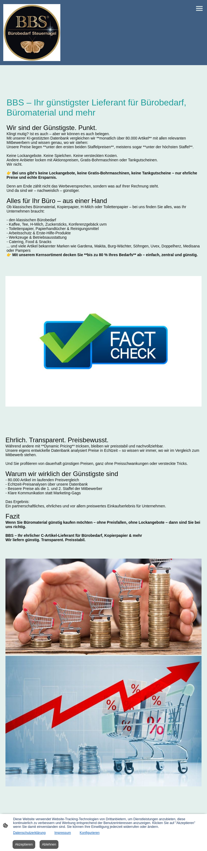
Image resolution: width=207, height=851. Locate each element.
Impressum (62, 833)
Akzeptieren (24, 844)
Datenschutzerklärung (29, 833)
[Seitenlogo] (31, 32)
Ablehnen (49, 844)
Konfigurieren (90, 833)
